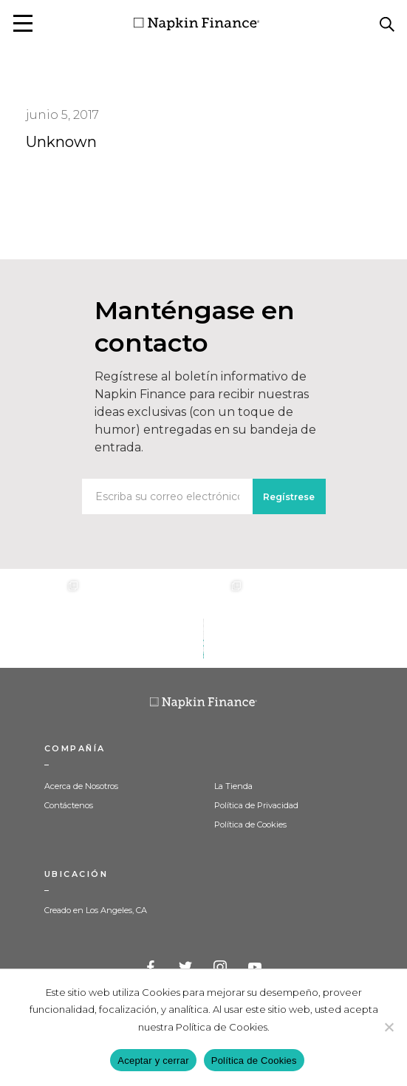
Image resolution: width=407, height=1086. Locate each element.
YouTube (255, 967)
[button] (23, 23)
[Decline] (388, 1027)
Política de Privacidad (256, 805)
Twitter (186, 967)
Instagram (220, 967)
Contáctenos (68, 805)
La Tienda (233, 786)
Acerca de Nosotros (81, 786)
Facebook (151, 967)
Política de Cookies (250, 824)
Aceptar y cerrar (152, 1060)
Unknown (61, 142)
